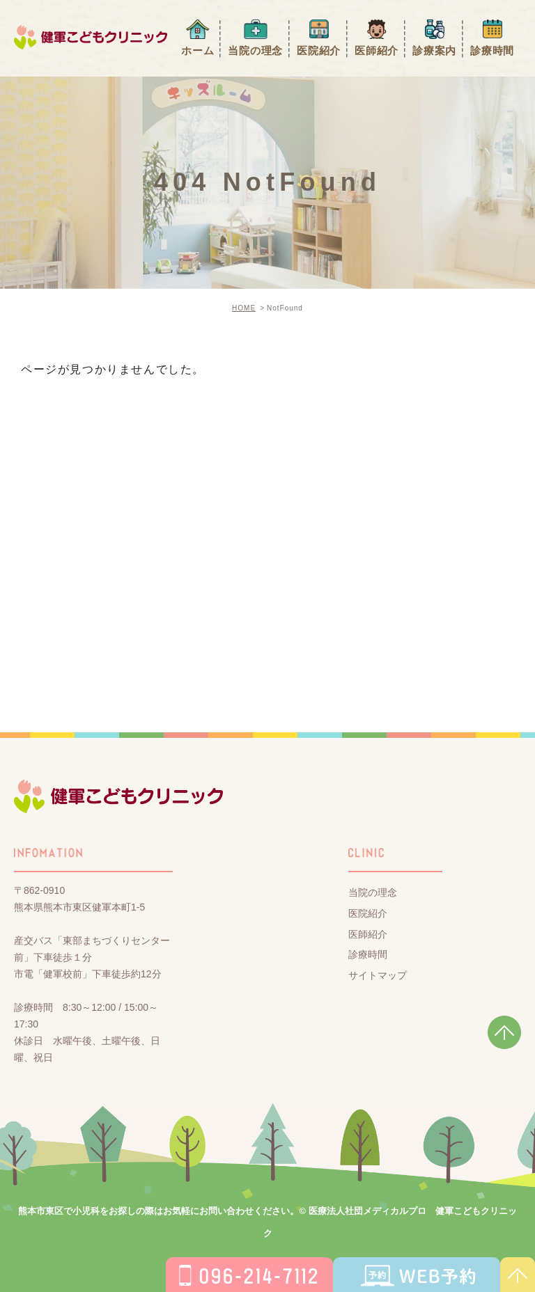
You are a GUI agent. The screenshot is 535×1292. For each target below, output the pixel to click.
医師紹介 (376, 50)
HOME (244, 308)
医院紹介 (319, 50)
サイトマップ (377, 975)
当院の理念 (255, 50)
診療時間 (492, 50)
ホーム (197, 50)
